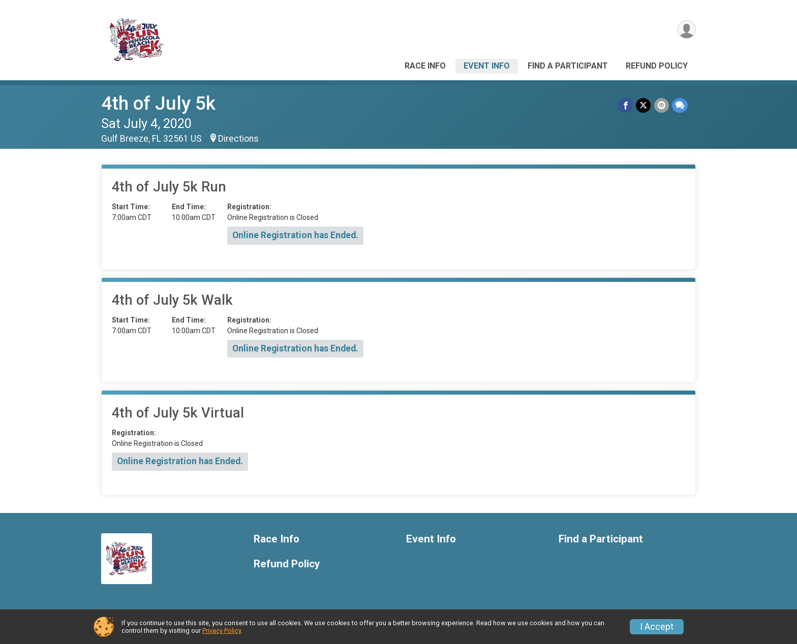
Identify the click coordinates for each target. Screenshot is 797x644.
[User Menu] (686, 29)
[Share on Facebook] (626, 105)
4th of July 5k (158, 103)
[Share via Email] (661, 105)
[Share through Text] (680, 105)
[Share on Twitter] (643, 105)
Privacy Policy (221, 630)
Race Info (425, 66)
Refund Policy (657, 66)
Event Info (487, 66)
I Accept (656, 627)
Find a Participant (568, 66)
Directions (238, 139)
